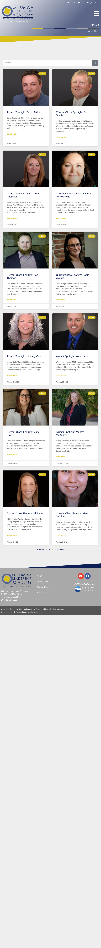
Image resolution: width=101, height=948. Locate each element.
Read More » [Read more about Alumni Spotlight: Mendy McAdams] (61, 457)
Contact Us (42, 593)
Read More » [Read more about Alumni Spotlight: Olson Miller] (12, 134)
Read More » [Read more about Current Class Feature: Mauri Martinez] (61, 536)
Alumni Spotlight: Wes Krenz (72, 356)
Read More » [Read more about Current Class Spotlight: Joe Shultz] (61, 137)
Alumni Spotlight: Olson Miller (23, 112)
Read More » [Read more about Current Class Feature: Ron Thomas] (12, 300)
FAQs (39, 576)
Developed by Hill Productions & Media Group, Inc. (22, 612)
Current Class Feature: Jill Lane (25, 513)
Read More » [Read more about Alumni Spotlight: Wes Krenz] (61, 376)
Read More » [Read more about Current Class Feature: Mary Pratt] (12, 454)
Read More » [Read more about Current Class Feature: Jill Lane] (12, 535)
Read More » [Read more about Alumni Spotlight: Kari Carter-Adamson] (12, 218)
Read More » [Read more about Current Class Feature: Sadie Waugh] (61, 300)
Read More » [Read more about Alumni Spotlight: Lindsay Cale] (12, 376)
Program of (84, 584)
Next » (63, 549)
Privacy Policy (43, 587)
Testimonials (42, 581)
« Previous (39, 549)
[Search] (95, 63)
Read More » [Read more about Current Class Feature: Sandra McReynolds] (61, 218)
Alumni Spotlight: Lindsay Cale (24, 356)
